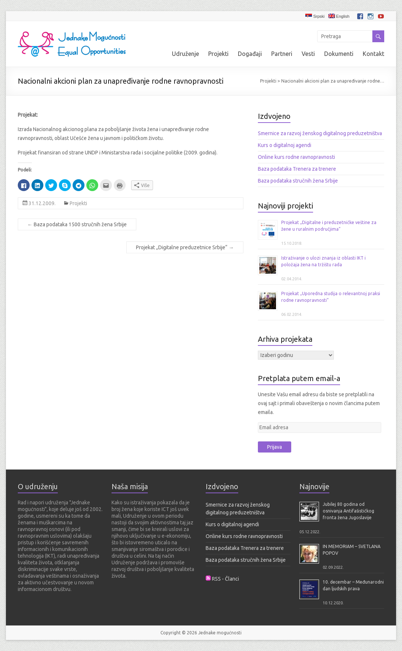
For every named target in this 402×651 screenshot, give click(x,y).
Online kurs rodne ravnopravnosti (296, 157)
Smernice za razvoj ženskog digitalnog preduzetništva (320, 133)
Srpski (315, 16)
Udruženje (185, 53)
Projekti (218, 53)
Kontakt (373, 53)
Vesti (308, 53)
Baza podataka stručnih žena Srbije (298, 181)
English (338, 16)
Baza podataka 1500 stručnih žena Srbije (77, 224)
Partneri (281, 53)
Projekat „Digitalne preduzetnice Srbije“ (185, 247)
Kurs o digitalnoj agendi (284, 145)
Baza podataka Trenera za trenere (297, 169)
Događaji (250, 53)
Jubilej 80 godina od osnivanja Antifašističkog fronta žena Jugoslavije (348, 511)
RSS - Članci (225, 579)
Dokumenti (338, 53)
